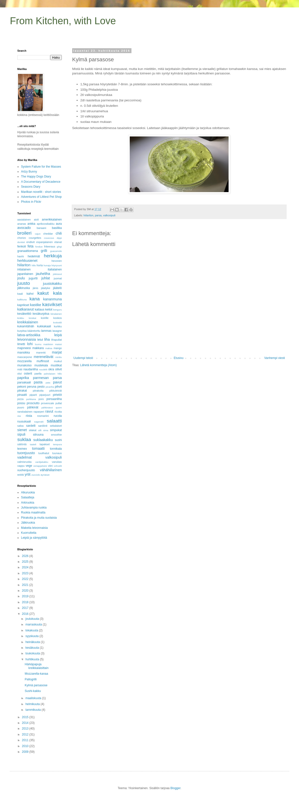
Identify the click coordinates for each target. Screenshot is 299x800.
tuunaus (57, 453)
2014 (25, 723)
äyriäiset (45, 474)
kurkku (58, 326)
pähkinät (32, 407)
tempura (57, 444)
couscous (49, 238)
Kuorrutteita (28, 532)
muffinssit (43, 361)
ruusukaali (24, 421)
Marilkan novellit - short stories (41, 192)
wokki (20, 474)
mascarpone (24, 357)
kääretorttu (33, 330)
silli (40, 430)
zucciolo (35, 474)
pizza (20, 399)
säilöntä (21, 444)
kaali (20, 293)
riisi (19, 416)
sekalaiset (56, 425)
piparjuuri (44, 394)
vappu (20, 465)
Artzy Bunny (29, 171)
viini (50, 465)
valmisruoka (24, 461)
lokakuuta (32, 630)
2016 (25, 614)
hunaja (47, 265)
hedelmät (34, 256)
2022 (25, 579)
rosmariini (43, 415)
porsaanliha (54, 399)
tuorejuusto (26, 453)
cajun (38, 233)
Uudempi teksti (83, 358)
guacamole (56, 251)
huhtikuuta (32, 659)
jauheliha (43, 274)
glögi (59, 246)
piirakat (22, 390)
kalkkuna (22, 299)
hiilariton (88, 215)
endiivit (30, 242)
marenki (40, 352)
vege (29, 465)
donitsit (21, 242)
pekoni (21, 386)
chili (59, 233)
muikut (58, 361)
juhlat (45, 278)
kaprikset (23, 305)
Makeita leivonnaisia (34, 528)
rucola (58, 416)
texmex (22, 448)
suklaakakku (43, 440)
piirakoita (38, 390)
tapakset (45, 444)
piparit (33, 394)
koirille (45, 317)
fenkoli (21, 246)
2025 (25, 561)
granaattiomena (27, 251)
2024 (25, 567)
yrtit (27, 474)
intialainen (24, 269)
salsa (20, 425)
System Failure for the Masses (41, 166)
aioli (36, 219)
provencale (47, 403)
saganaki (38, 421)
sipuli (21, 434)
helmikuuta (33, 704)
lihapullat (56, 339)
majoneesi (24, 348)
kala (57, 293)
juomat (58, 278)
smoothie (56, 434)
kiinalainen (56, 313)
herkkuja (53, 255)
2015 (25, 717)
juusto (23, 283)
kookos (57, 317)
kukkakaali (44, 326)
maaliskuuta (33, 698)
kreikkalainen (27, 322)
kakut (43, 293)
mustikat (56, 365)
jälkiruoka (23, 288)
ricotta (58, 411)
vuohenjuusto (26, 470)
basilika (57, 228)
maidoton (48, 344)
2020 (25, 590)
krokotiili (57, 322)
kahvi (30, 293)
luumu (38, 344)
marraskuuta (34, 624)
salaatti (54, 420)
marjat (57, 352)
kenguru (57, 309)
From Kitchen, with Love (63, 20)
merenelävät (43, 357)
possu (21, 403)
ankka (31, 223)
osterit (28, 373)
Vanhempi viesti (274, 358)
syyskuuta (32, 636)
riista (29, 416)
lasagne (57, 330)
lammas (46, 331)
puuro (20, 407)
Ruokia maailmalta (33, 512)
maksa (48, 348)
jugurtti (33, 278)
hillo (34, 265)
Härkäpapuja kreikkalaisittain (36, 666)
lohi (30, 344)
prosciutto (33, 403)
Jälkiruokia (28, 522)
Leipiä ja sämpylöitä (34, 537)
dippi (59, 238)
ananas (21, 223)
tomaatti (38, 448)
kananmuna (52, 299)
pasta (38, 382)
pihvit (58, 386)
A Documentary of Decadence (40, 181)
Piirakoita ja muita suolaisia (39, 517)
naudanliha (30, 369)
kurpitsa (22, 330)
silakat (33, 430)
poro (41, 399)
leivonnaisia (26, 339)
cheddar (48, 233)
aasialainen (24, 219)
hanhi (20, 256)
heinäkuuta (33, 642)
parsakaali (24, 382)
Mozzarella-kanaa (36, 673)
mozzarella (24, 361)
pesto (40, 386)
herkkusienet (27, 261)
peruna (31, 386)
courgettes (35, 237)
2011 (25, 740)
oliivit (58, 369)
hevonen (57, 260)
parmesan (41, 378)
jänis (35, 288)
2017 (25, 608)
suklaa (24, 439)
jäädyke (45, 288)
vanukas (57, 461)
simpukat (56, 430)
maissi (58, 344)
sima (45, 430)
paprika (23, 378)
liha (47, 339)
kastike (35, 305)
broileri (24, 233)
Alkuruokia (28, 492)
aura (59, 223)
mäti (19, 369)
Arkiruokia (27, 502)
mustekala (41, 365)
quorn (59, 407)
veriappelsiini (40, 466)
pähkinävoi (47, 407)
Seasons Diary (30, 186)
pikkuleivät (55, 390)
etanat (58, 242)
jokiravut (57, 274)
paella (38, 373)
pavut (57, 382)
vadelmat (24, 457)
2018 (25, 602)
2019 (25, 596)
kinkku (20, 318)
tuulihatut (43, 453)
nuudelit (43, 369)
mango (58, 348)
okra (51, 369)
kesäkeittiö (24, 313)
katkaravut (25, 309)
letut (40, 339)
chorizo (21, 237)
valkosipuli (109, 215)
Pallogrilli (31, 679)
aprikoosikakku (45, 223)
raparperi (39, 411)
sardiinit (42, 425)
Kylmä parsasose (36, 685)
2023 (25, 573)
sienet (22, 430)
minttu (58, 357)
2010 (25, 746)
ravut (49, 411)
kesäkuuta (32, 647)
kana (34, 298)
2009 (25, 752)
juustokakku (52, 284)
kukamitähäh (25, 326)
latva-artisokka (28, 335)
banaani (41, 227)
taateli (33, 444)
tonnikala (56, 448)
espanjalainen (44, 242)
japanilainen (25, 274)
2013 (25, 728)
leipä (58, 335)
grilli (44, 251)
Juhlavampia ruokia (33, 507)
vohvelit (58, 466)
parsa (98, 215)
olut (19, 373)
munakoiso (24, 365)
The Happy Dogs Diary (36, 176)
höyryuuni (56, 265)
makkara (38, 348)
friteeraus (49, 246)
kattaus (39, 309)
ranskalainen (24, 411)
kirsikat (32, 318)
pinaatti (22, 395)
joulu (21, 278)
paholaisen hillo (53, 373)
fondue (39, 246)
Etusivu (178, 358)
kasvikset (52, 304)
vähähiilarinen (51, 470)
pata (48, 382)
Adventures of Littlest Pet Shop (41, 197)
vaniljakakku (41, 462)
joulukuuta (32, 619)
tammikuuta (33, 709)
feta (30, 246)
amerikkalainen (52, 219)
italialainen (55, 269)
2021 (25, 585)
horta (40, 265)
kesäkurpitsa (41, 313)
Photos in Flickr (31, 201)
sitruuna (38, 434)
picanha (50, 386)
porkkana (31, 399)
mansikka (23, 352)
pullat (58, 403)
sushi (58, 440)
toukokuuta (33, 653)
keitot (48, 309)
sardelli (31, 425)
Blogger (176, 788)
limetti (21, 344)
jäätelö (57, 288)
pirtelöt (57, 395)
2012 (25, 734)
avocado (24, 228)
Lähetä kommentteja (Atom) (98, 365)
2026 (25, 556)
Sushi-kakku (33, 691)
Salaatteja (27, 497)
